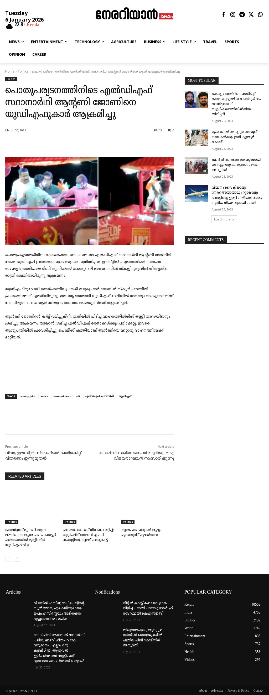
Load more (224, 219)
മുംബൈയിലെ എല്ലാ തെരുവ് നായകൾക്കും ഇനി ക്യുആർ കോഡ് (234, 137)
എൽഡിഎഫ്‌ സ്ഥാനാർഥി (99, 396)
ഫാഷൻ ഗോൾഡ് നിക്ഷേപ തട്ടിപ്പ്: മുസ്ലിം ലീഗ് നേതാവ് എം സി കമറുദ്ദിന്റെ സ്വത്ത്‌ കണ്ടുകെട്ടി (86, 535)
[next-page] (17, 556)
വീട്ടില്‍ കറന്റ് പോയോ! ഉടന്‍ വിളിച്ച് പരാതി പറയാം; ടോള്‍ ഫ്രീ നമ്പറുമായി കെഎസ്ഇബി (148, 607)
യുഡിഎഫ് (125, 396)
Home (9, 71)
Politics (23, 71)
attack (44, 396)
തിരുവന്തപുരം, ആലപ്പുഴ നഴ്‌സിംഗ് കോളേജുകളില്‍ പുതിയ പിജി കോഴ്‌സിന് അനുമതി (143, 637)
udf (78, 396)
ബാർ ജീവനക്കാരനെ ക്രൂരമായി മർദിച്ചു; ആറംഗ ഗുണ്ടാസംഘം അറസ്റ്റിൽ (236, 165)
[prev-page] (8, 556)
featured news (62, 396)
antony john (27, 396)
